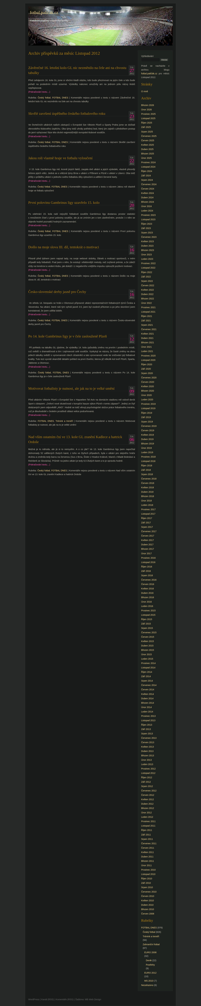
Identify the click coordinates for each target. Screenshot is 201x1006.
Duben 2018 (147, 492)
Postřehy (150, 965)
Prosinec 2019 (148, 404)
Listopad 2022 (148, 267)
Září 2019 (146, 417)
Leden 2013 (147, 764)
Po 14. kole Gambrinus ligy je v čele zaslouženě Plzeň (67, 336)
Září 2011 (146, 834)
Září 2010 (146, 883)
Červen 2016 (147, 584)
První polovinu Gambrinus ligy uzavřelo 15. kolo (64, 202)
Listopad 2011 (148, 825)
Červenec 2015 (149, 632)
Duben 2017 (147, 544)
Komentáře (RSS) (64, 999)
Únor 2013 (146, 760)
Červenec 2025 (149, 136)
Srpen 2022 (147, 281)
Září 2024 (146, 175)
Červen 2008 (147, 913)
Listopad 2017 (148, 514)
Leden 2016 (147, 606)
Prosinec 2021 (148, 307)
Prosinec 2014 (148, 663)
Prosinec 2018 (148, 457)
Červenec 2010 (149, 891)
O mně (144, 91)
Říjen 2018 (146, 465)
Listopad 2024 (148, 167)
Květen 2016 (147, 588)
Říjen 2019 (146, 413)
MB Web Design (93, 999)
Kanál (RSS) (47, 999)
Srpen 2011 (147, 839)
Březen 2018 (147, 496)
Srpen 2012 (147, 786)
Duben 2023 (147, 246)
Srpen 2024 (147, 180)
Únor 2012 (146, 812)
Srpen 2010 (147, 887)
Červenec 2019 (149, 426)
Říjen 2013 (146, 725)
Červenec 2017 (149, 531)
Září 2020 (146, 369)
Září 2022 (146, 276)
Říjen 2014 (146, 672)
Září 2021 (146, 320)
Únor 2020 (146, 395)
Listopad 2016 (148, 562)
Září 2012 (146, 782)
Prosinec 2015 (148, 610)
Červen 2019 (147, 430)
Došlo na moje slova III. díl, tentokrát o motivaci (63, 247)
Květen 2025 (147, 145)
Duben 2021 (147, 338)
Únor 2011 (146, 865)
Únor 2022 (146, 303)
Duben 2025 (147, 149)
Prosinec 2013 (148, 716)
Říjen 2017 (146, 518)
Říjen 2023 (146, 224)
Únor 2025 (146, 158)
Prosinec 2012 (148, 768)
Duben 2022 (147, 294)
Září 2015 (146, 623)
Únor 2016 (146, 601)
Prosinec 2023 (148, 215)
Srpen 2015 (147, 628)
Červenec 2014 (149, 685)
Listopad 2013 (148, 720)
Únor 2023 (146, 254)
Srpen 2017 (147, 527)
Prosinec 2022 (148, 263)
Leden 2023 (147, 259)
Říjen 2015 (146, 619)
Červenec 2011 (149, 843)
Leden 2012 (147, 817)
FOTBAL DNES (60, 97)
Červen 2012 (147, 795)
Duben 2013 (147, 751)
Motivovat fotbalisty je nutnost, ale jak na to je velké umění (71, 388)
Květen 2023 (147, 241)
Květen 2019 (147, 435)
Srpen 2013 (147, 733)
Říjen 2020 (146, 364)
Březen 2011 (147, 861)
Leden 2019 (147, 452)
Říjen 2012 (146, 777)
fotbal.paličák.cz (44, 12)
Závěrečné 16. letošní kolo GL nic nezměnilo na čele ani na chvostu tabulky (77, 70)
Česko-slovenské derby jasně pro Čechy (57, 292)
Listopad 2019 (148, 408)
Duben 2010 (147, 905)
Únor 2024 (146, 206)
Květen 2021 (147, 333)
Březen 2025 (147, 153)
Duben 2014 (147, 698)
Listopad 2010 (148, 874)
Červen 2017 (147, 536)
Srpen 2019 (147, 421)
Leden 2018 (147, 505)
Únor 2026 (146, 109)
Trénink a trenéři (64, 421)
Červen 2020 (147, 382)
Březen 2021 (147, 342)
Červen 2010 (147, 896)
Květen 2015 (147, 641)
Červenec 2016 (149, 580)
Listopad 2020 (148, 360)
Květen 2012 (147, 799)
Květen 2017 (147, 540)
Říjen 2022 (146, 272)
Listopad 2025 (148, 118)
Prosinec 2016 (148, 558)
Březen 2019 (147, 443)
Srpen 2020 (147, 373)
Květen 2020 (147, 386)
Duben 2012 (147, 804)
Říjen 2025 (146, 122)
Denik (149, 960)
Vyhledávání (147, 56)
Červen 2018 (147, 483)
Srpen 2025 (147, 131)
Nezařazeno (147, 985)
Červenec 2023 (149, 237)
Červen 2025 (147, 140)
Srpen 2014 (147, 680)
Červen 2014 (147, 689)
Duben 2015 (147, 645)
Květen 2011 (147, 852)
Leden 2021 (147, 351)
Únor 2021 (146, 347)
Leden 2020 (147, 399)
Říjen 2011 (146, 830)
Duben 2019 (147, 439)
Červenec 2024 (149, 184)
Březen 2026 (147, 105)
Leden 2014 (147, 711)
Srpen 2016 (147, 575)
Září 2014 (146, 676)
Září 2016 (146, 571)
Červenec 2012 (149, 790)
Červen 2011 (147, 848)
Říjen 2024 (146, 171)
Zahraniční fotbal (151, 944)
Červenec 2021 (149, 329)
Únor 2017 (146, 553)
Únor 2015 (146, 654)
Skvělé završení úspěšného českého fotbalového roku (66, 113)
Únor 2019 (146, 448)
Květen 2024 (147, 193)
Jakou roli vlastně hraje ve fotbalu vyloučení (60, 158)
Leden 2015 (147, 659)
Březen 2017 (147, 549)
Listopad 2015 (148, 615)
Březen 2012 (147, 808)
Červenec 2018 (149, 478)
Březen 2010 (147, 909)
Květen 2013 (147, 746)
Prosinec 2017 (148, 509)
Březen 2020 (147, 391)
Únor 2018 (146, 500)
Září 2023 (146, 228)
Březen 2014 (147, 703)
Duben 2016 (147, 593)
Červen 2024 (147, 188)
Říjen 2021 (146, 316)
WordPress (33, 999)
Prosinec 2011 (148, 821)
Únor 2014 (146, 707)
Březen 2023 (147, 250)
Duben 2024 (147, 197)
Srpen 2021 (147, 325)
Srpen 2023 (147, 232)
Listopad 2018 (148, 461)
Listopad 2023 (148, 219)
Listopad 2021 (148, 312)
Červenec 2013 (149, 738)
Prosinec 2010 (148, 870)
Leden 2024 (147, 210)
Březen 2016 (147, 597)
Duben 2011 (147, 856)
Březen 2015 (147, 650)
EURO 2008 (150, 952)
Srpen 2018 (147, 474)
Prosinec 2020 (148, 355)
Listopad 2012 (148, 773)
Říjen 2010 (146, 878)
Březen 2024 (147, 202)
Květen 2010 (147, 900)
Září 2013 (146, 729)
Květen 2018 (147, 487)
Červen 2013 (147, 742)
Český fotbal (44, 97)
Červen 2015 (147, 637)
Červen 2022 (147, 285)
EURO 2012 (150, 973)
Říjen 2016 (146, 566)
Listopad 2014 (148, 667)
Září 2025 (146, 127)
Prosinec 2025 (148, 114)
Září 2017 (146, 522)
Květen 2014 (147, 694)
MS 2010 (148, 981)
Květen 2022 (147, 290)
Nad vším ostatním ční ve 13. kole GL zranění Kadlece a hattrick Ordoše (75, 439)
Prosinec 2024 (148, 162)
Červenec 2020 (149, 377)
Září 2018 (146, 470)
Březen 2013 (147, 755)
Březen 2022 (147, 298)
